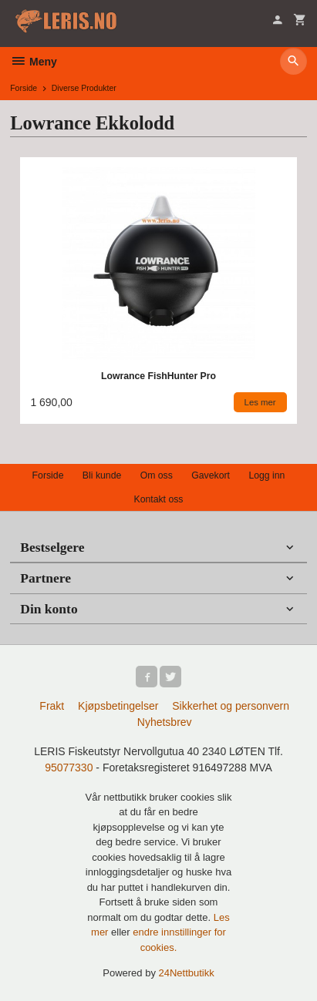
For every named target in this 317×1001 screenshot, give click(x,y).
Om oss (156, 475)
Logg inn (266, 475)
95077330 (69, 767)
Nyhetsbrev (164, 722)
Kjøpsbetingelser (118, 706)
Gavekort (210, 475)
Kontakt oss (158, 499)
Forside (23, 87)
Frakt (51, 706)
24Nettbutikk (186, 973)
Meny (33, 61)
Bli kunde (102, 475)
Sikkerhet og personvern (230, 706)
